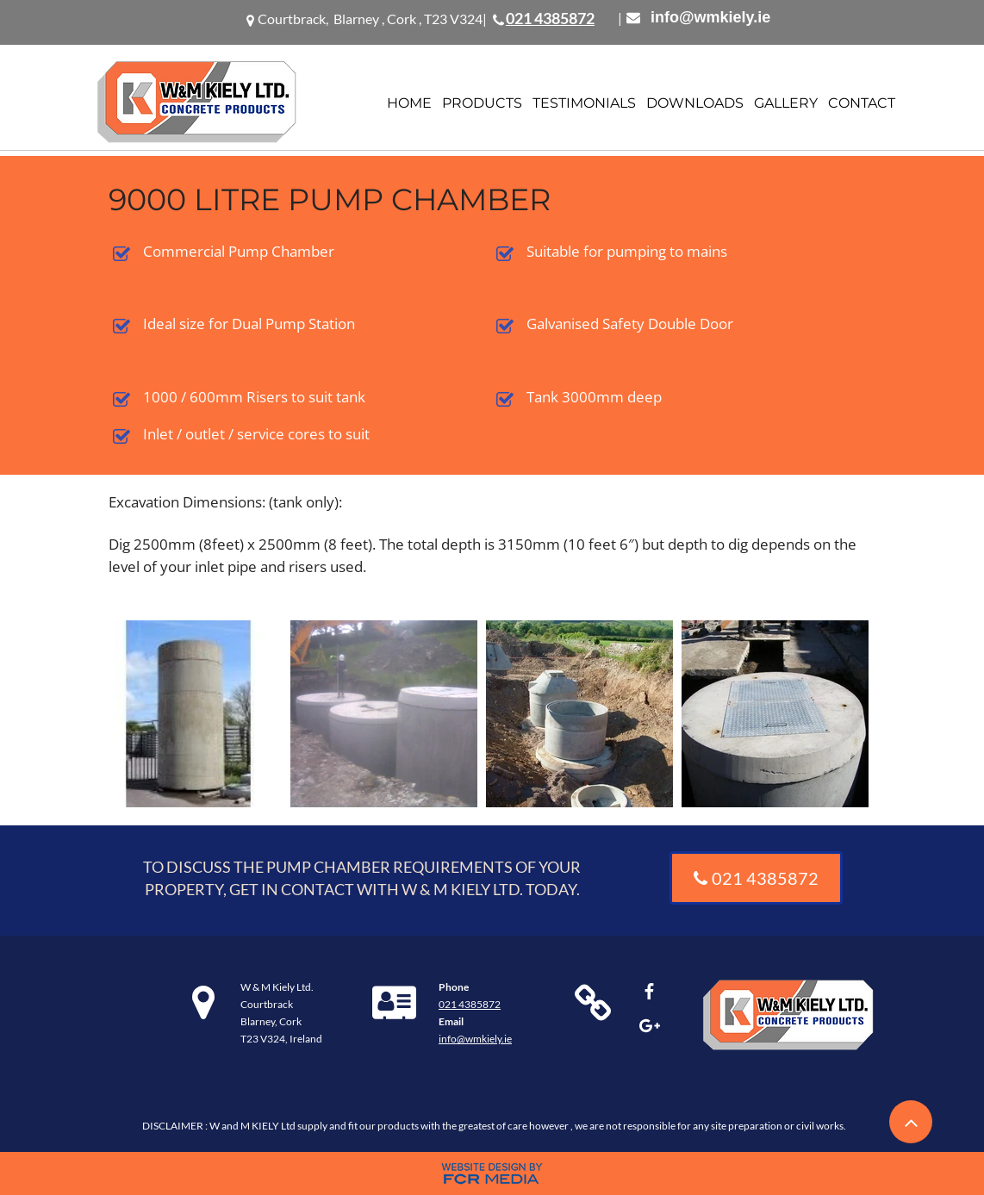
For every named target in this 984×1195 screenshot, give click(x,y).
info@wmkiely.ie (710, 17)
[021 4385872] (756, 878)
